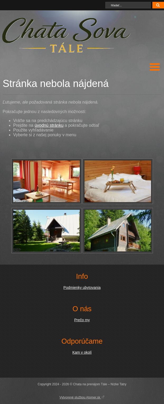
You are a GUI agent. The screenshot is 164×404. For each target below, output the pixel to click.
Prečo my (82, 320)
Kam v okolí (82, 352)
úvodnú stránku (49, 125)
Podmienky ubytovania (82, 287)
